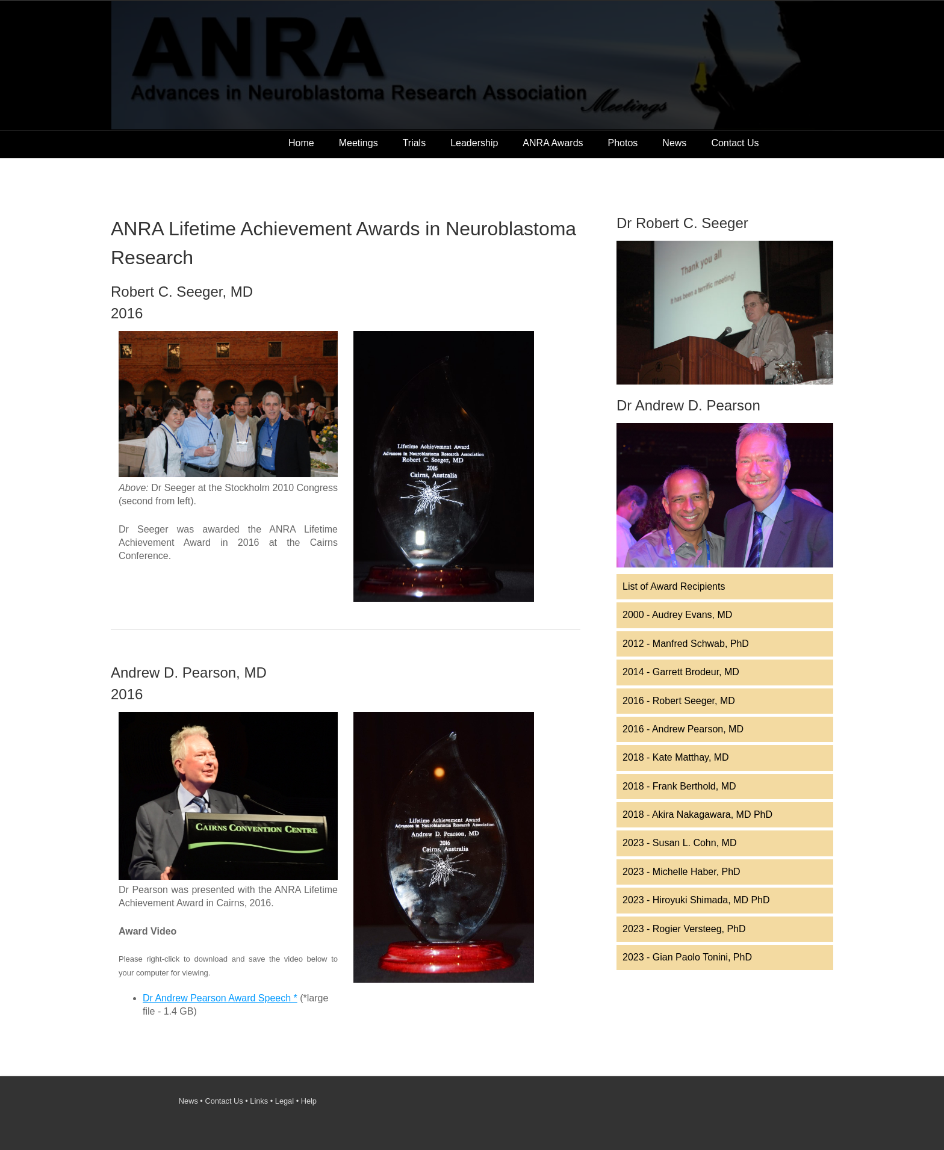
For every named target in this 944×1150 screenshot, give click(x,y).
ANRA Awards (553, 143)
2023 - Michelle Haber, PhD (682, 872)
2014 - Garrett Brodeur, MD (681, 672)
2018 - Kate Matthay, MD (676, 757)
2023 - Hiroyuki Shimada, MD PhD (696, 900)
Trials (414, 143)
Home (301, 143)
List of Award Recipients (674, 586)
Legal (284, 1100)
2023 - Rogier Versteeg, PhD (684, 929)
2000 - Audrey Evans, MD (677, 615)
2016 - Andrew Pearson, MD (683, 729)
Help (309, 1100)
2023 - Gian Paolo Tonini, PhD (687, 957)
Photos (623, 143)
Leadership (474, 143)
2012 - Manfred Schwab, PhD (686, 643)
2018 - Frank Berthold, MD (679, 786)
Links (259, 1100)
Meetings (358, 143)
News (674, 143)
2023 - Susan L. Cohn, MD (679, 843)
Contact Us (735, 143)
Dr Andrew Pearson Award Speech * (220, 998)
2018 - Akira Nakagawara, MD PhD (697, 814)
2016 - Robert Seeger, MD (679, 701)
